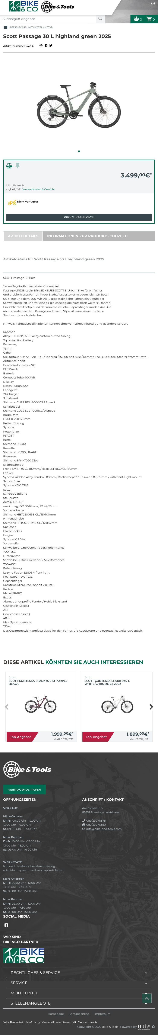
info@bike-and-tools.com (102, 829)
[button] (79, 151)
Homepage (56, 1013)
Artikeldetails (23, 236)
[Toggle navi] (4, 3)
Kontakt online (79, 1013)
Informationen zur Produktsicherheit (87, 236)
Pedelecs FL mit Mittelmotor (28, 27)
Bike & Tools (110, 1026)
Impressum (102, 1013)
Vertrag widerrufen (24, 789)
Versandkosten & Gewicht (38, 189)
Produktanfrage (79, 217)
